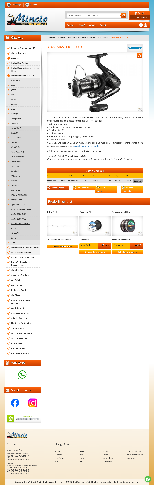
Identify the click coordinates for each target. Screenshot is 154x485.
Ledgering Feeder (19, 290)
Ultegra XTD (16, 190)
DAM (13, 90)
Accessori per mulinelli (21, 252)
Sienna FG (15, 233)
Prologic (14, 113)
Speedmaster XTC (18, 204)
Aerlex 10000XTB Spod (21, 209)
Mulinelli (71, 37)
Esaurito (137, 181)
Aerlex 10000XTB (18, 214)
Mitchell (14, 99)
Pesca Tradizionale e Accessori (20, 301)
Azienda (57, 451)
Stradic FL (15, 171)
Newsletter (107, 451)
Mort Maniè (16, 285)
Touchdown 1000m (121, 212)
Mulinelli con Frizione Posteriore (25, 247)
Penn (13, 109)
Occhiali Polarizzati (20, 313)
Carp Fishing (17, 270)
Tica (13, 242)
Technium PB (85, 212)
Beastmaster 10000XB (20, 223)
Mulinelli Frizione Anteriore (88, 37)
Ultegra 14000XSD (19, 195)
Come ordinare (81, 187)
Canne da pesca (18, 53)
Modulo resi (131, 458)
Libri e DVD (16, 343)
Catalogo (61, 37)
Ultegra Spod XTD (18, 199)
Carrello (81, 461)
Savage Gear (16, 118)
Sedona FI (15, 185)
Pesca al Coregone (20, 353)
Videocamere (17, 328)
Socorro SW (16, 161)
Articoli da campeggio (21, 333)
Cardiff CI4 (15, 147)
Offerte (81, 458)
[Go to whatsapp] (148, 479)
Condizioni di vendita (103, 189)
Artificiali (15, 280)
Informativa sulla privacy (135, 455)
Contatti (105, 455)
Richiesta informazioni (127, 189)
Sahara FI (15, 180)
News (57, 461)
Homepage (51, 37)
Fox (12, 94)
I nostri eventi (59, 458)
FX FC (13, 238)
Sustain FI (15, 142)
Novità (81, 455)
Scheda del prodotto (62, 246)
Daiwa (14, 85)
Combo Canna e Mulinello (23, 257)
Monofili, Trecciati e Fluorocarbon (20, 263)
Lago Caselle (59, 455)
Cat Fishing (16, 295)
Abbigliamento (18, 308)
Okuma (14, 104)
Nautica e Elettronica (21, 323)
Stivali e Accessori (19, 318)
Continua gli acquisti (57, 187)
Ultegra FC (15, 175)
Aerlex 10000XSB (18, 219)
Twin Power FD (17, 156)
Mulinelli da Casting (19, 63)
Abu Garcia (15, 80)
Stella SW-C (16, 128)
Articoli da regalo (19, 338)
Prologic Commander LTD (23, 48)
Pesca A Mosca (18, 348)
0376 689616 (20, 470)
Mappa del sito (108, 458)
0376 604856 (20, 456)
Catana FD (15, 228)
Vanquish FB (16, 137)
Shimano (105, 37)
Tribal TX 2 (52, 212)
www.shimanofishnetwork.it (86, 145)
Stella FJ (14, 133)
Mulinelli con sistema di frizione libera (25, 69)
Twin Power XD (17, 152)
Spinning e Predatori (20, 275)
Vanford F (15, 166)
